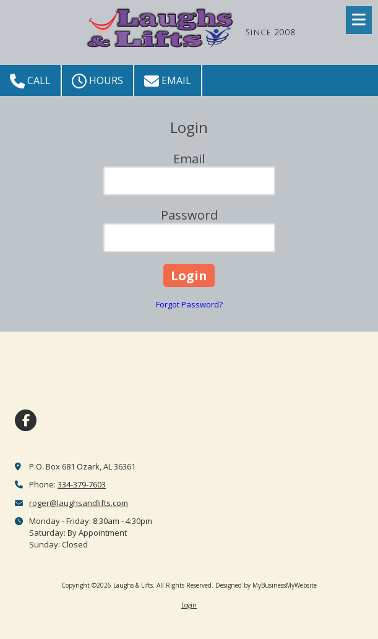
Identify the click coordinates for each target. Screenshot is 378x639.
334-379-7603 (82, 484)
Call (30, 81)
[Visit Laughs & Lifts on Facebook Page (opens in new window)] (26, 420)
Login (189, 605)
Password (189, 215)
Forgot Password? (189, 304)
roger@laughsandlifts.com (78, 502)
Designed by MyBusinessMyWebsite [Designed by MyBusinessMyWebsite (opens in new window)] (266, 585)
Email (167, 81)
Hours (97, 81)
